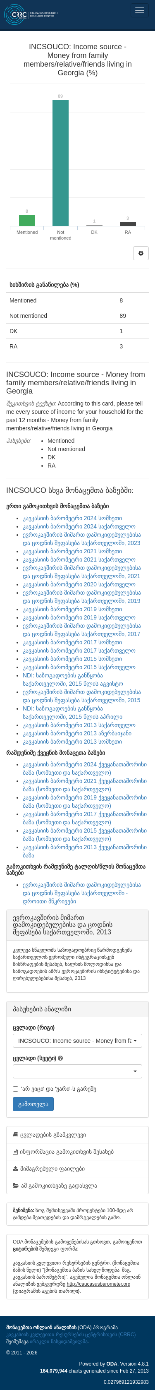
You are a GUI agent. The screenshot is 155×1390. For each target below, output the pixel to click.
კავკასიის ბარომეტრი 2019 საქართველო (79, 617)
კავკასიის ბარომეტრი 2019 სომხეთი (72, 609)
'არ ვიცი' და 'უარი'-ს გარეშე (54, 1088)
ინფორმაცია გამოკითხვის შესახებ (63, 1151)
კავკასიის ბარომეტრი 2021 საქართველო (79, 559)
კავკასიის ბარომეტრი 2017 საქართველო (79, 650)
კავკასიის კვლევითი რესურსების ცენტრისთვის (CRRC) (71, 1334)
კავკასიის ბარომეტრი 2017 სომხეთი (72, 642)
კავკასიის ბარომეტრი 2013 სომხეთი (72, 741)
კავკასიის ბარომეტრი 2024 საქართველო (79, 526)
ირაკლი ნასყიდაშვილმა (58, 1341)
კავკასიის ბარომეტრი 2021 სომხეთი (72, 551)
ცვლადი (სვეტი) (34, 1058)
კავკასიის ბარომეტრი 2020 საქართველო (79, 584)
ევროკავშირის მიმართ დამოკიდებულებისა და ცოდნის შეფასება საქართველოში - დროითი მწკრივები (82, 893)
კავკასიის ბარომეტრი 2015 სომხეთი (72, 658)
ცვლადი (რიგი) (34, 1027)
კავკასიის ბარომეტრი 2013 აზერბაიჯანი (77, 733)
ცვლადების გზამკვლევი (49, 1134)
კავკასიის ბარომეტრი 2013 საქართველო (79, 725)
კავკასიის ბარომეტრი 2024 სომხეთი (72, 518)
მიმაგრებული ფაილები (49, 1168)
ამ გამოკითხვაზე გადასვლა (55, 1185)
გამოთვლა (33, 1104)
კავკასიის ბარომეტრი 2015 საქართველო (79, 667)
